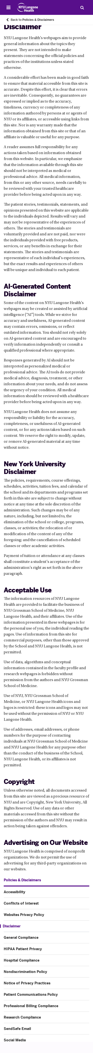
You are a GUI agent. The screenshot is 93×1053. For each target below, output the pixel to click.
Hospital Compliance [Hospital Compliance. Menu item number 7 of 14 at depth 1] (21, 960)
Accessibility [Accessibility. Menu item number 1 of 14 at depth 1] (14, 892)
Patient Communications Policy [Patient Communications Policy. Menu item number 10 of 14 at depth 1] (31, 994)
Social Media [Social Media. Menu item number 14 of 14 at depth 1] (15, 1040)
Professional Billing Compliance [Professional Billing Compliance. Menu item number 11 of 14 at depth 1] (31, 1006)
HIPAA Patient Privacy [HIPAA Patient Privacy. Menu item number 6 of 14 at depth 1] (23, 949)
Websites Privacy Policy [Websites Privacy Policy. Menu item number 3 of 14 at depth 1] (24, 914)
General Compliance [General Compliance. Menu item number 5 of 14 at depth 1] (21, 937)
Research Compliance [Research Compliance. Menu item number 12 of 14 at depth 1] (22, 1017)
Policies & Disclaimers (22, 880)
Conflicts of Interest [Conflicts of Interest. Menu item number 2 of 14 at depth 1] (21, 903)
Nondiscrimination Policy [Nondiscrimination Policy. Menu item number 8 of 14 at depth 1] (25, 971)
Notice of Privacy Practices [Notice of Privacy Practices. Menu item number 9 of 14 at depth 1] (27, 983)
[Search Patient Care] (82, 7)
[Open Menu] (8, 7)
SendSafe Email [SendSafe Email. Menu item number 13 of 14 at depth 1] (17, 1028)
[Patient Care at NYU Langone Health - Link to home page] (27, 7)
